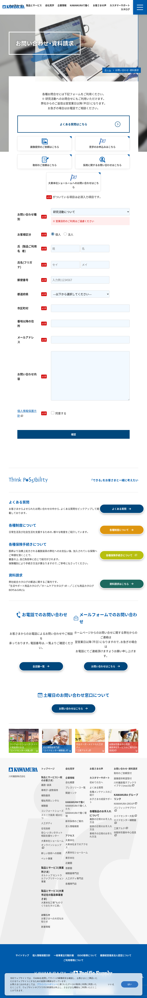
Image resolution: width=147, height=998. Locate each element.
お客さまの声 (99, 5)
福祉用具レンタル (50, 800)
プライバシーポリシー (47, 984)
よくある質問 (96, 787)
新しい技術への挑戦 (51, 853)
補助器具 (45, 795)
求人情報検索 (72, 826)
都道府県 (32, 294)
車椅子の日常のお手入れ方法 (101, 835)
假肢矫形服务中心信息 (125, 832)
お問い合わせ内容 (32, 376)
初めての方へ (96, 782)
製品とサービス (34, 5)
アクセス (69, 835)
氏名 (32, 248)
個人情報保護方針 (27, 413)
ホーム (107, 70)
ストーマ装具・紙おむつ (52, 816)
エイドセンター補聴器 (125, 820)
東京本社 (69, 857)
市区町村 (32, 308)
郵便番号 (32, 279)
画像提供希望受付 (123, 778)
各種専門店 (71, 883)
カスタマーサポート (120, 5)
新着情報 (45, 926)
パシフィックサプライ (125, 807)
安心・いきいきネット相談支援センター (52, 834)
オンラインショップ (51, 844)
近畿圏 (68, 862)
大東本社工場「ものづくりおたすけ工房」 (52, 904)
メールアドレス (32, 339)
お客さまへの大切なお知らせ (52, 920)
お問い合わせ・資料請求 (125, 768)
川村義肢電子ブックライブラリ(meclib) (125, 784)
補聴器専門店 (72, 873)
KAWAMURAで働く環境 (76, 814)
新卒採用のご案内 (74, 821)
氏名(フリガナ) (32, 264)
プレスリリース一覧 (75, 787)
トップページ (16, 5)
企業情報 (62, 5)
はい (130, 984)
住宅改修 (45, 828)
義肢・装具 (46, 784)
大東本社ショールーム (52, 840)
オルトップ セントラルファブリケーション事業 (52, 878)
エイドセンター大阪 (124, 815)
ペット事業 (46, 858)
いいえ (111, 984)
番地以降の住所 (32, 323)
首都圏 (68, 868)
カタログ (125, 9)
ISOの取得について (87, 955)
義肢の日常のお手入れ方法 (101, 820)
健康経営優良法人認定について (115, 955)
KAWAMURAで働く (79, 5)
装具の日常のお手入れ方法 (101, 828)
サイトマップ (22, 955)
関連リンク (71, 792)
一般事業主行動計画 (64, 955)
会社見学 (49, 5)
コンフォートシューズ (52, 810)
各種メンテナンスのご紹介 (101, 793)
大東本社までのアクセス (76, 846)
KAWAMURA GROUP (124, 803)
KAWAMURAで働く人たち (76, 807)
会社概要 (69, 782)
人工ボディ (46, 823)
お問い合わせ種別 (32, 216)
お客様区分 (32, 234)
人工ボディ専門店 (74, 878)
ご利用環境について (73, 960)
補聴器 (44, 805)
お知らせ (45, 914)
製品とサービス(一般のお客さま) (51, 779)
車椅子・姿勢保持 (49, 790)
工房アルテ (119, 828)
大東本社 (69, 840)
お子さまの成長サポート (101, 800)
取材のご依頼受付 (123, 773)
